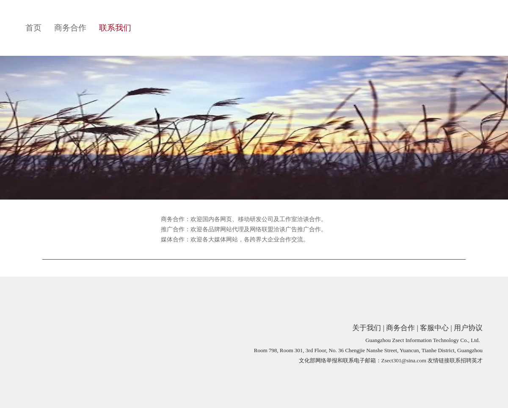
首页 (33, 27)
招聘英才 (472, 360)
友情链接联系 (444, 360)
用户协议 (468, 328)
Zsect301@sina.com (403, 360)
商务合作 (70, 27)
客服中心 (434, 328)
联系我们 (115, 27)
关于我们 (366, 328)
